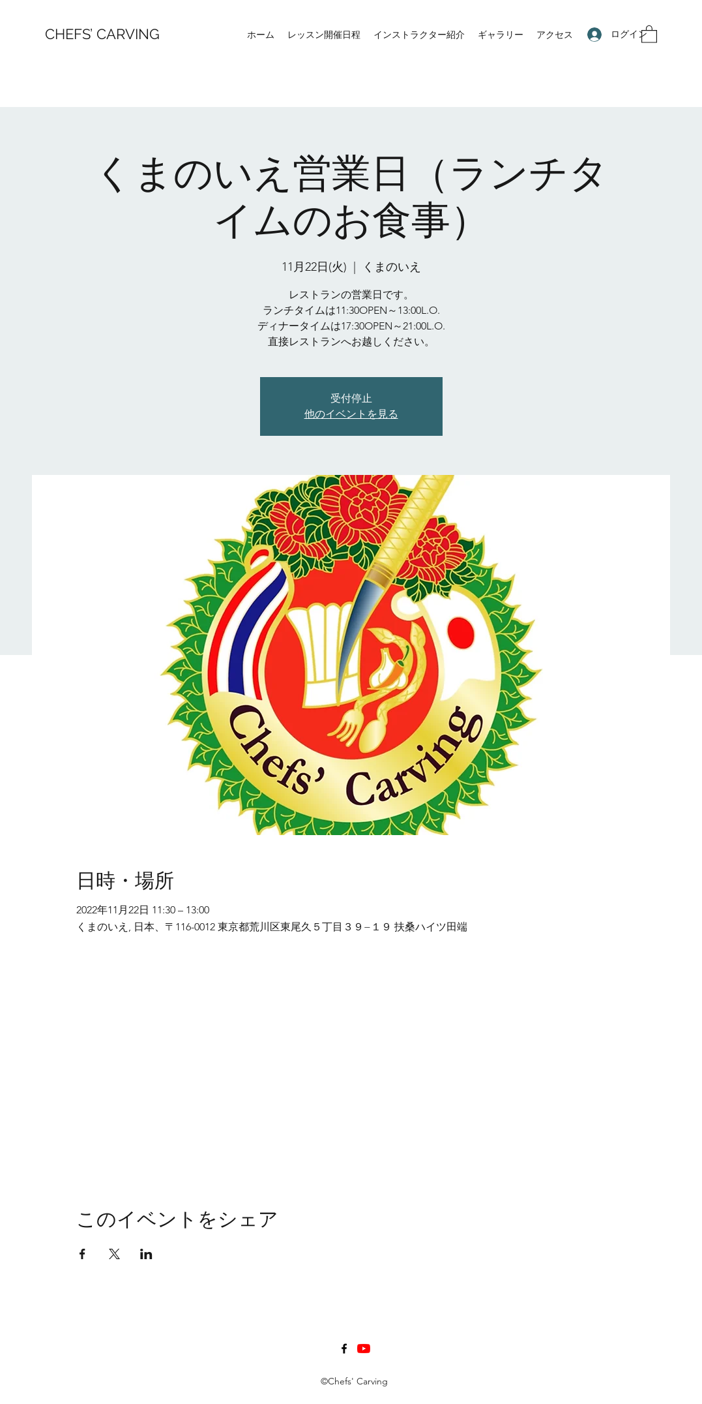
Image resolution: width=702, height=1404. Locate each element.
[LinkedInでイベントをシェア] (146, 1254)
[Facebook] (344, 1348)
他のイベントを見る (351, 414)
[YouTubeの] (363, 1348)
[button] (649, 33)
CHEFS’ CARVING (102, 33)
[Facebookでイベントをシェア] (82, 1254)
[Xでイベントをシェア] (114, 1254)
